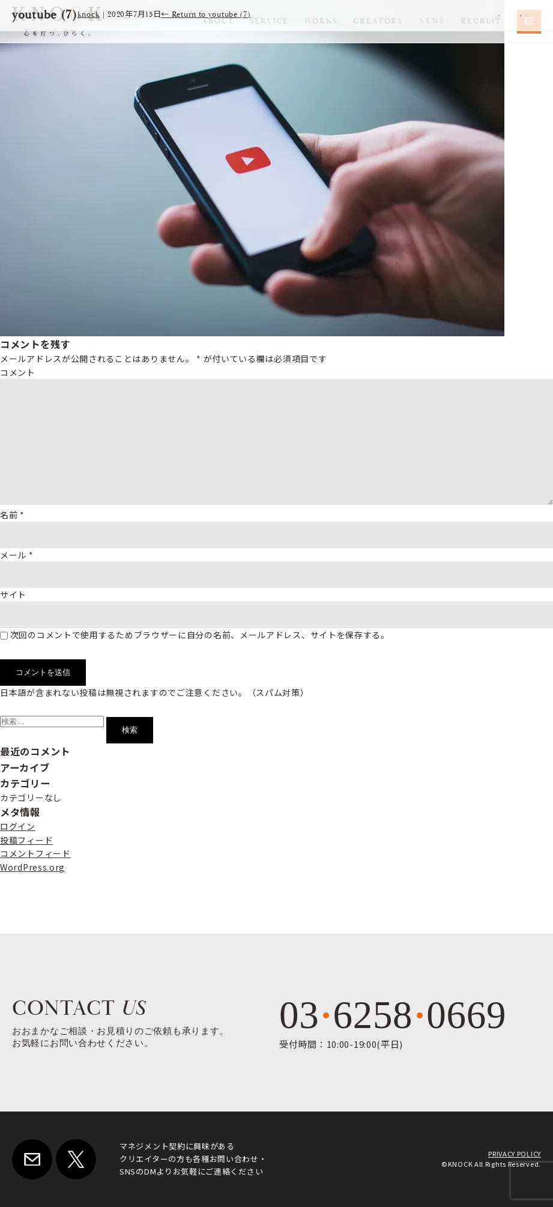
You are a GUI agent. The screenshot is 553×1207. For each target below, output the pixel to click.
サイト (13, 594)
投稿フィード (26, 840)
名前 (12, 515)
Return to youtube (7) (205, 15)
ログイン (17, 826)
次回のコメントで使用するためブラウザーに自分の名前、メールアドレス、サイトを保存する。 (200, 635)
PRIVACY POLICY (514, 1153)
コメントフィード (35, 853)
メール (17, 555)
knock (88, 15)
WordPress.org (32, 867)
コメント (17, 372)
